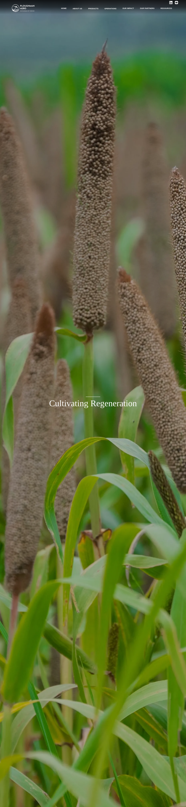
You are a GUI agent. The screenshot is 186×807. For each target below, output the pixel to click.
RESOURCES (166, 8)
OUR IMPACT (128, 8)
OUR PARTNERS (147, 8)
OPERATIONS (110, 9)
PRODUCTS (93, 9)
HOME (64, 8)
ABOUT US (77, 9)
